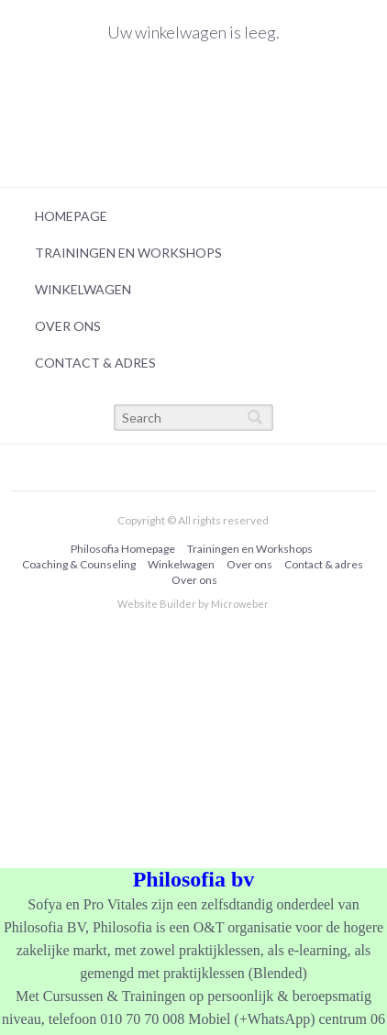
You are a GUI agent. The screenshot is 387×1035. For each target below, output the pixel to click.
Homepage (71, 216)
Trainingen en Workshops (128, 252)
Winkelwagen (83, 289)
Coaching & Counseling (79, 564)
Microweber (240, 604)
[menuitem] (188, 216)
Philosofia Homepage (123, 549)
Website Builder (156, 604)
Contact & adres (95, 362)
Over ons (68, 326)
